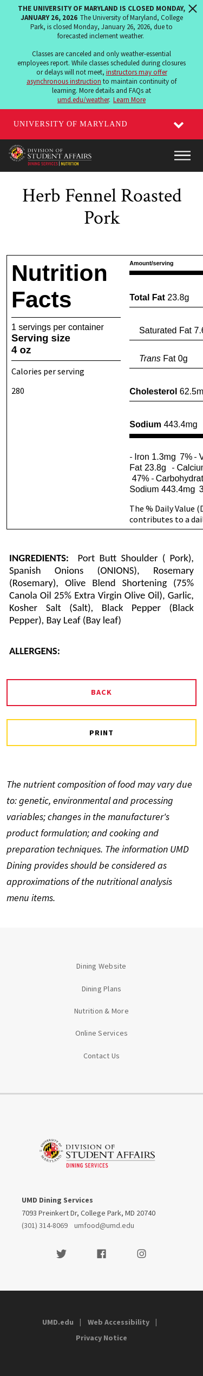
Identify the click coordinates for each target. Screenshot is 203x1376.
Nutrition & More (101, 1011)
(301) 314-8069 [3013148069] (45, 1225)
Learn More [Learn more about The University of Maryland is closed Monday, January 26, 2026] (129, 99)
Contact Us (101, 1055)
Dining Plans (102, 989)
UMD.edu (58, 1322)
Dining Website (101, 966)
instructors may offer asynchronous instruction (97, 77)
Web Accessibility (118, 1322)
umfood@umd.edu (104, 1225)
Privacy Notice (101, 1338)
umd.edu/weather (83, 99)
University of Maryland (71, 124)
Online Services (101, 1033)
